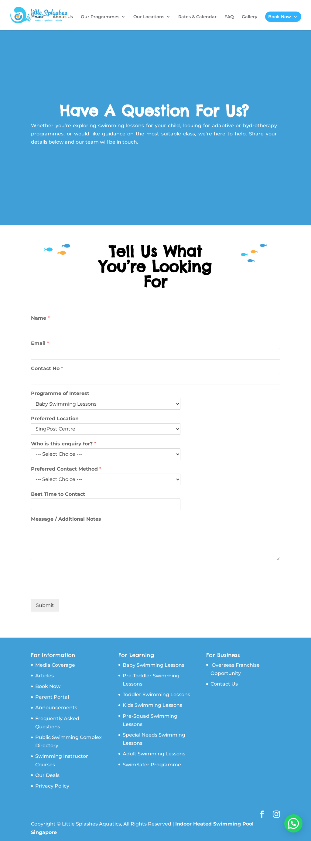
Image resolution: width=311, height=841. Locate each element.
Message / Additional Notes (66, 519)
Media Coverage (55, 665)
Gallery (249, 17)
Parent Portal (52, 697)
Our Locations (148, 17)
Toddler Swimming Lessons (156, 694)
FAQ (229, 17)
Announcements (56, 707)
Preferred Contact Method (66, 469)
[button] (293, 823)
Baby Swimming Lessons (153, 665)
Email (40, 343)
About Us (63, 17)
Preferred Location (55, 418)
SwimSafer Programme (152, 765)
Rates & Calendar (197, 17)
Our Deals (47, 775)
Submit (45, 605)
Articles (44, 676)
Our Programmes (100, 17)
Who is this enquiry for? (63, 444)
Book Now (279, 16)
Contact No (47, 368)
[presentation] (77, 589)
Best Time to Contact (58, 494)
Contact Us (224, 684)
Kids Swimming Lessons (152, 705)
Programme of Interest (60, 393)
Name (40, 318)
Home (38, 17)
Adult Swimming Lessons (154, 754)
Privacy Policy (52, 786)
